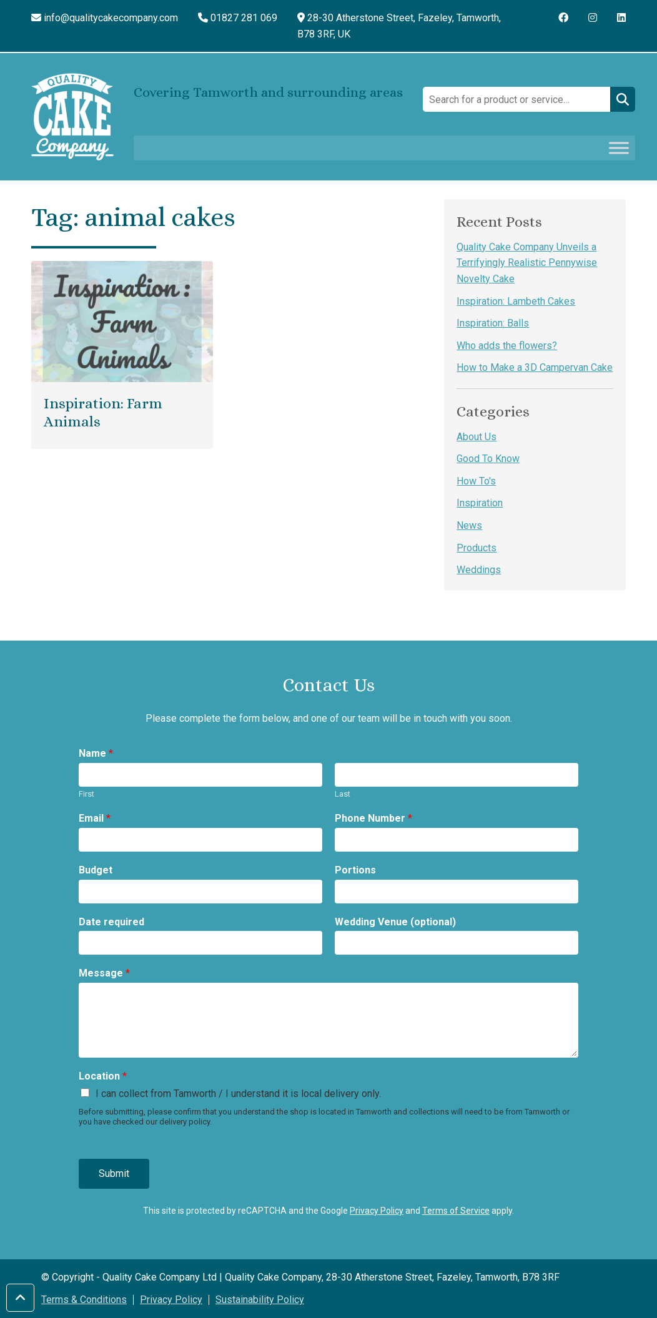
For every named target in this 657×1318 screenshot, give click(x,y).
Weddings (479, 570)
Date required (111, 922)
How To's (476, 481)
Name (96, 753)
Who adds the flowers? (507, 346)
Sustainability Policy (259, 1300)
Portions (355, 870)
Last (342, 794)
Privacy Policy (376, 1211)
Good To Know (488, 459)
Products (476, 548)
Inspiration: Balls (493, 323)
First (86, 794)
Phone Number (373, 818)
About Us (476, 437)
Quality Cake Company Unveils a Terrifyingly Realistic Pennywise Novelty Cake (527, 263)
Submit (114, 1173)
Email (95, 818)
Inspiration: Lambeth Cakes (516, 301)
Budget (95, 870)
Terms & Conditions (84, 1300)
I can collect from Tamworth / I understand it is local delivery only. (238, 1093)
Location (103, 1076)
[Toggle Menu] (619, 148)
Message (104, 973)
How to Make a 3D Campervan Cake (535, 367)
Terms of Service (456, 1211)
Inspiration (480, 503)
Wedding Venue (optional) (395, 922)
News (469, 525)
